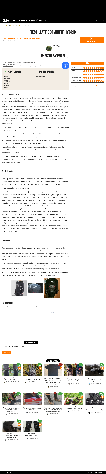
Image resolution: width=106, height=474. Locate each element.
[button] (100, 20)
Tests (7, 26)
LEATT (19, 26)
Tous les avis (99, 86)
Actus (47, 20)
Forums (32, 20)
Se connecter (6, 352)
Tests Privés (23, 20)
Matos (15, 20)
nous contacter (98, 472)
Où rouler (40, 20)
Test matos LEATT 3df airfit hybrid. (16, 39)
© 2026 (90, 472)
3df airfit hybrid (25, 26)
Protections (13, 26)
